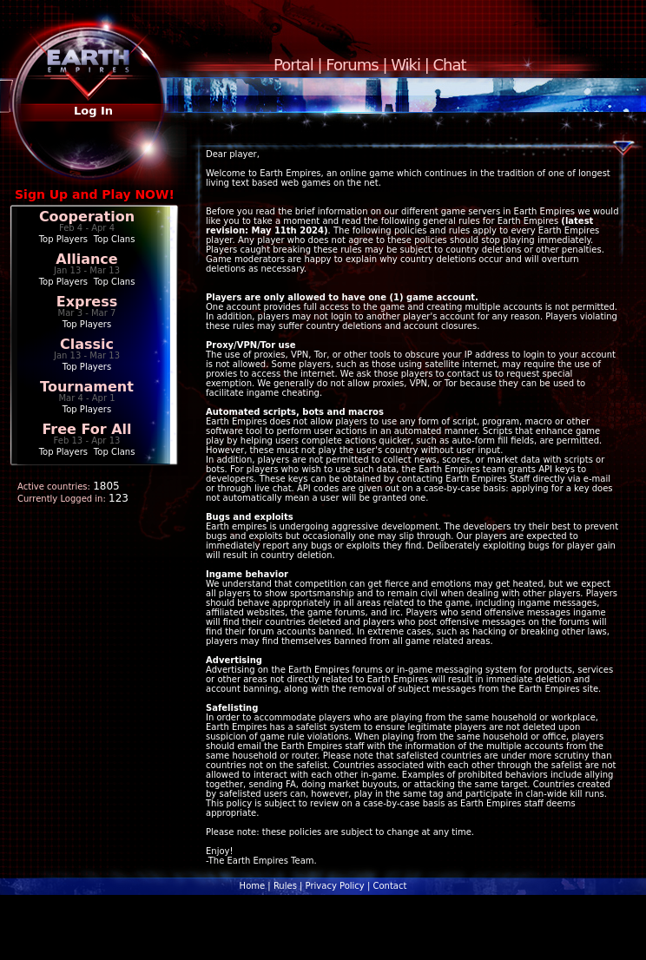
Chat (449, 65)
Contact (389, 886)
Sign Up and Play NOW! (95, 194)
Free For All (86, 429)
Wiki (405, 65)
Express (87, 301)
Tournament (87, 386)
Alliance (86, 259)
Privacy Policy (335, 886)
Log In (93, 110)
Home (253, 886)
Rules (285, 886)
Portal (293, 65)
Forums (352, 65)
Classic (87, 344)
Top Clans (114, 239)
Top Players (63, 239)
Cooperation (87, 216)
